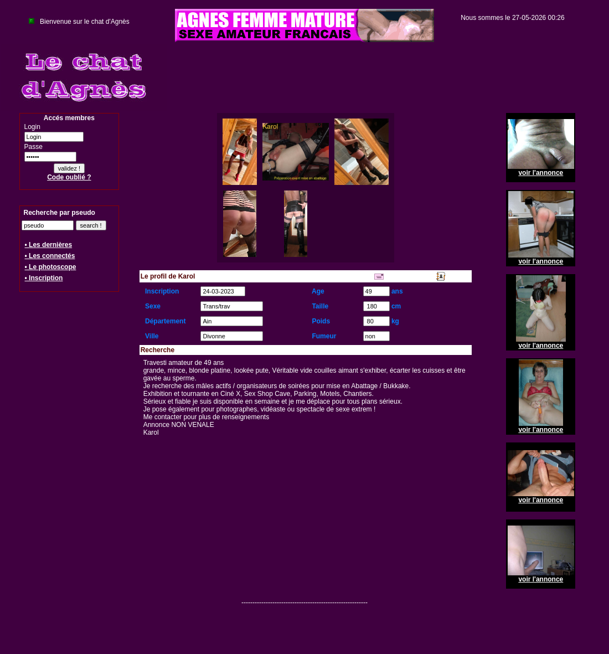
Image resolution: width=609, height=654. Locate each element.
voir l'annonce (540, 173)
